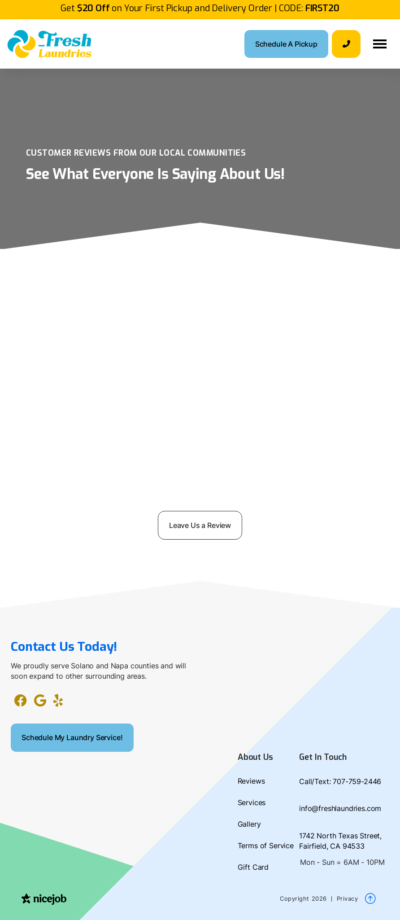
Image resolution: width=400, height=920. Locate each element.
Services (252, 802)
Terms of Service (266, 845)
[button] (379, 44)
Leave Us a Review (200, 525)
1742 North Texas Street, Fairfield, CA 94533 (340, 840)
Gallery (249, 824)
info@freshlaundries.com (340, 808)
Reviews (251, 780)
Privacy (347, 898)
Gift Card (253, 867)
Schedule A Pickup (286, 43)
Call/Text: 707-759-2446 (340, 781)
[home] (49, 44)
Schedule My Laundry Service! (72, 737)
